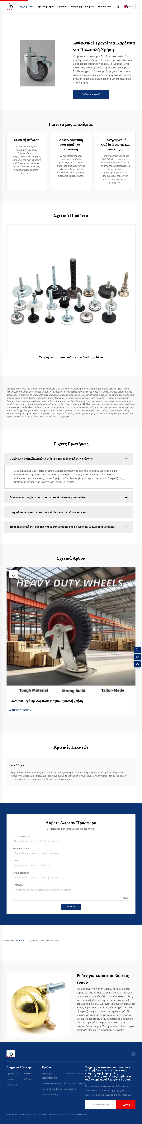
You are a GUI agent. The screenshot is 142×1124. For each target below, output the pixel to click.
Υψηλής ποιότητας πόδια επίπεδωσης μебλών (71, 357)
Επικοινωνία (104, 6)
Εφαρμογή (76, 6)
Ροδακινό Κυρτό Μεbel (73, 1074)
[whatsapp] (133, 1054)
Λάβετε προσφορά (91, 94)
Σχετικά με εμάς (46, 6)
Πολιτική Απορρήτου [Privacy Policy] (79, 1114)
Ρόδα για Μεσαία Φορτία (74, 1083)
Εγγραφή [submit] (126, 1105)
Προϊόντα (62, 6)
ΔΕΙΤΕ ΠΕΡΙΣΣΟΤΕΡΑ (20, 710)
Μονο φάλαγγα (70, 1089)
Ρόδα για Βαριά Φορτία (52, 1089)
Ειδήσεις (89, 6)
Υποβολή (70, 906)
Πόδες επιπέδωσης (50, 1094)
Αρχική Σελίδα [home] (26, 6)
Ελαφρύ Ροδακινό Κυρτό (52, 1083)
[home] (11, 6)
